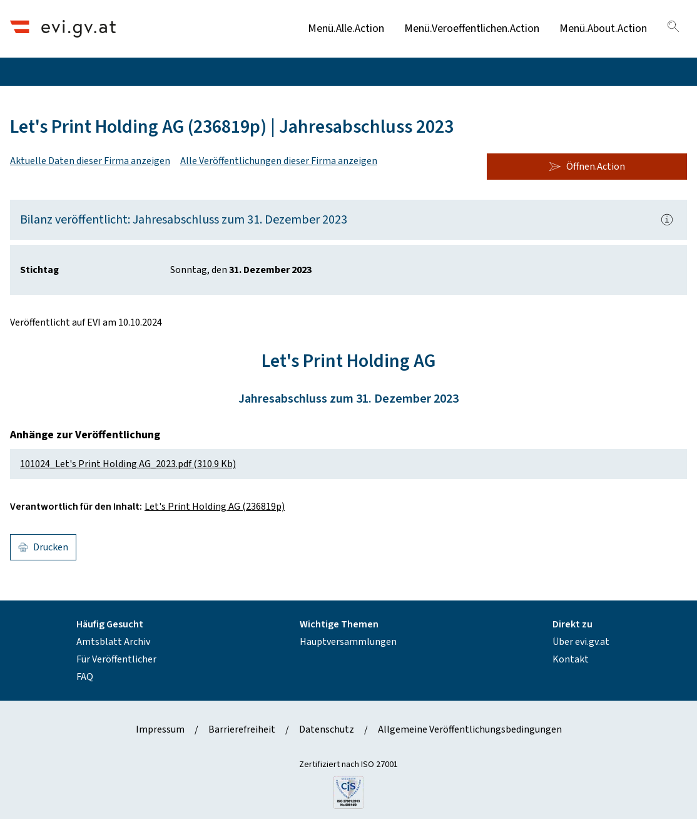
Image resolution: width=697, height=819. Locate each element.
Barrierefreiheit (241, 729)
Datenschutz (326, 729)
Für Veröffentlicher (116, 659)
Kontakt (570, 659)
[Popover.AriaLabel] (667, 220)
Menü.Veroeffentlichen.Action (471, 28)
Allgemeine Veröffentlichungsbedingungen (470, 729)
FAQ (84, 677)
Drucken (43, 547)
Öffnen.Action (587, 166)
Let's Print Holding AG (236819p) (215, 506)
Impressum (160, 729)
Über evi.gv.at (580, 642)
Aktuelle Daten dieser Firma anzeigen (90, 161)
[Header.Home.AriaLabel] (63, 28)
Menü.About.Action (603, 28)
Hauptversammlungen (348, 642)
